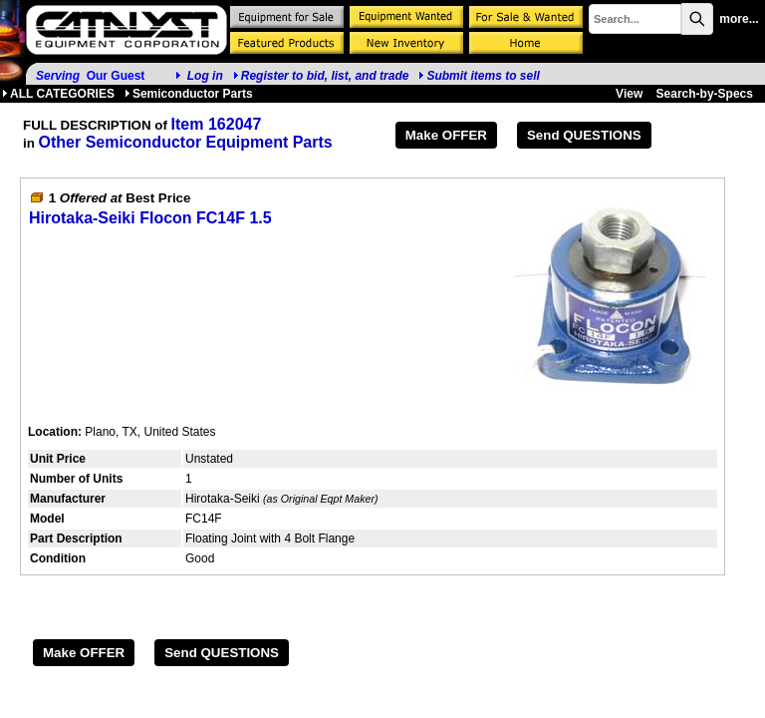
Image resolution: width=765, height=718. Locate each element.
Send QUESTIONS (584, 135)
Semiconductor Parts (189, 94)
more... (738, 19)
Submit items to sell (478, 76)
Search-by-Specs (704, 94)
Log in (205, 76)
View (629, 94)
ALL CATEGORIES (58, 94)
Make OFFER (446, 135)
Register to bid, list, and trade (325, 76)
